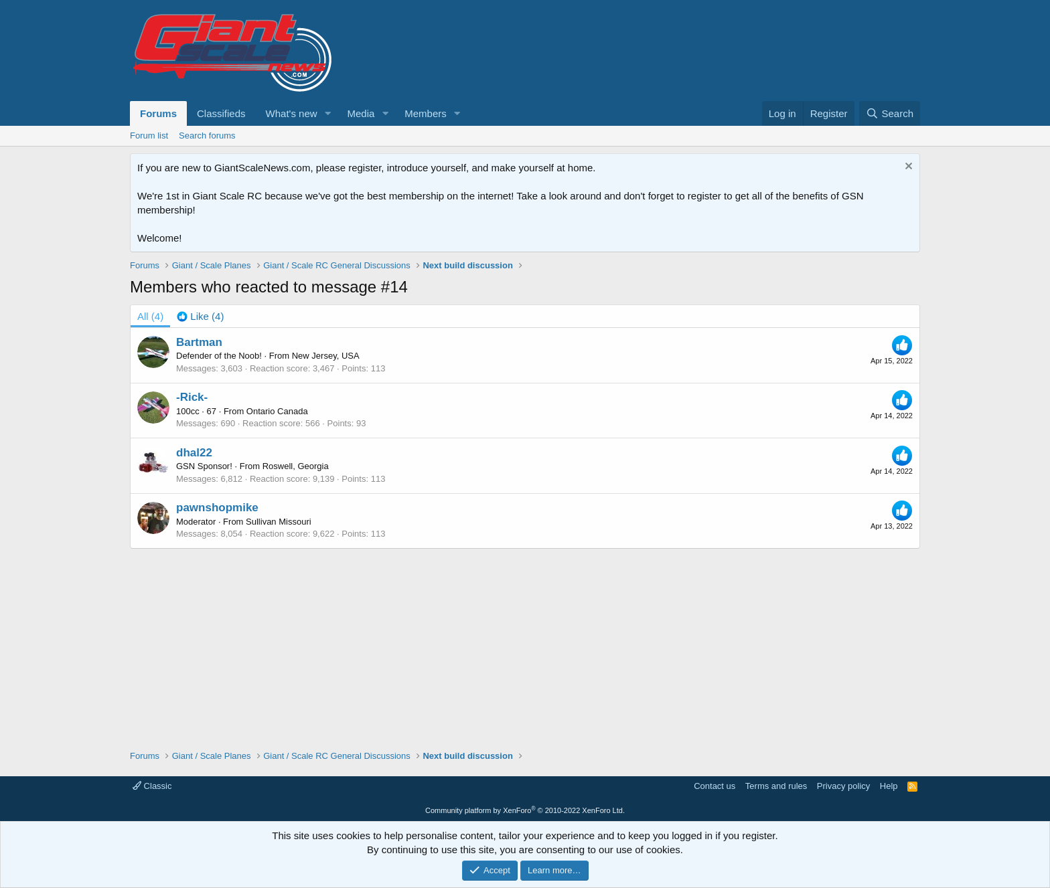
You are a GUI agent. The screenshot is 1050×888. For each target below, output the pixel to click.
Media (360, 113)
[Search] (889, 113)
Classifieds (221, 113)
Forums (158, 113)
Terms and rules (776, 786)
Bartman (199, 342)
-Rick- (192, 397)
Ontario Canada (277, 411)
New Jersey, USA (326, 356)
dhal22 (194, 452)
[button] (327, 113)
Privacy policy (843, 786)
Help (889, 786)
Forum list (149, 135)
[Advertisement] (525, 642)
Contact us (714, 786)
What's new (291, 113)
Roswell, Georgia (295, 466)
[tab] (200, 316)
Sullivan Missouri (278, 522)
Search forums (207, 135)
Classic (152, 786)
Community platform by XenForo (525, 810)
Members (425, 113)
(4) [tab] (150, 316)
